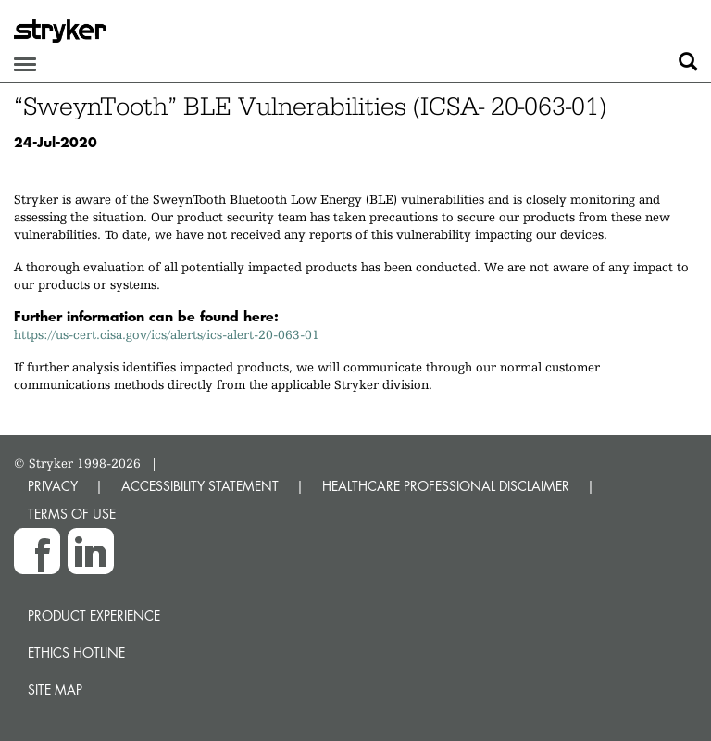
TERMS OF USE (72, 513)
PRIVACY (53, 486)
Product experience (94, 615)
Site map (55, 689)
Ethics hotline (76, 652)
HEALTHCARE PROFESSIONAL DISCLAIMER (445, 486)
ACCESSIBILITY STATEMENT (200, 486)
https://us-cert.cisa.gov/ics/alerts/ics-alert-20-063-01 (166, 334)
